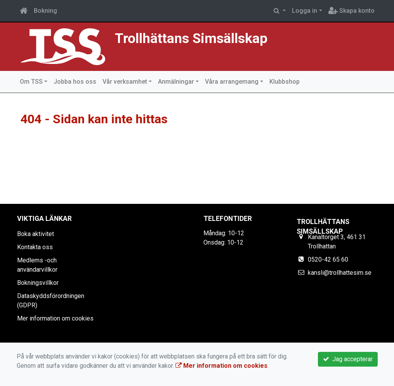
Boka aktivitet (35, 234)
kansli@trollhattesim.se (339, 272)
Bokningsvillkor (38, 282)
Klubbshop (284, 81)
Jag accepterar (348, 359)
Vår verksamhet (124, 81)
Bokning (45, 10)
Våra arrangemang (232, 81)
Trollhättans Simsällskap (191, 38)
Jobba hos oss (75, 81)
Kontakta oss (35, 247)
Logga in (304, 10)
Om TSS (31, 81)
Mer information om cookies (55, 318)
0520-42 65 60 (328, 259)
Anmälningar (176, 81)
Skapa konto (351, 10)
